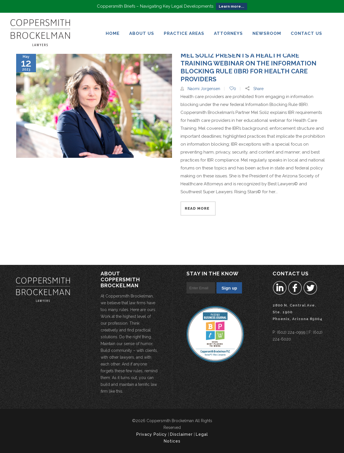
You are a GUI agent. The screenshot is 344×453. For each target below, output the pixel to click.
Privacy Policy (151, 434)
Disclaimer (181, 434)
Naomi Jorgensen (204, 88)
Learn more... (231, 6)
